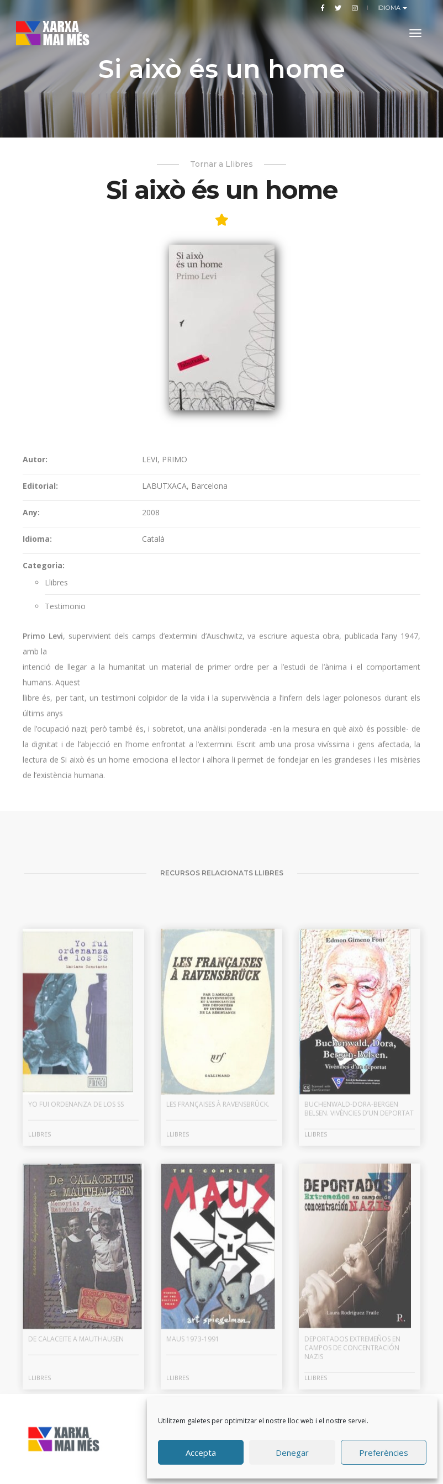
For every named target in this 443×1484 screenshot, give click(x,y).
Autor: (35, 542)
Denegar (292, 1452)
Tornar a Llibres (221, 164)
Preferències (383, 1452)
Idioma (390, 8)
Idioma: (37, 622)
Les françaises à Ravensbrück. (218, 1205)
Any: (31, 595)
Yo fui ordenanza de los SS (76, 1205)
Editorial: (40, 569)
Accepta (201, 1452)
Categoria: (44, 648)
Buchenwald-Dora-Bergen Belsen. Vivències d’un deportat (359, 1210)
